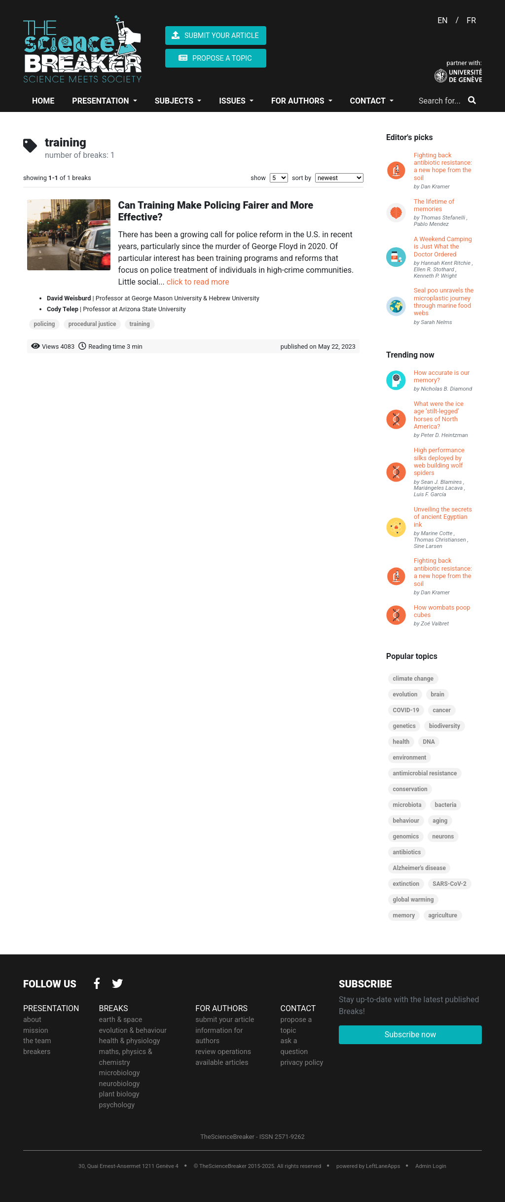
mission (35, 1030)
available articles (221, 1062)
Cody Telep (62, 309)
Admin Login (430, 1166)
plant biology (119, 1094)
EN (442, 20)
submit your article (224, 1020)
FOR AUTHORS (298, 101)
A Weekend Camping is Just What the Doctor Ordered (443, 246)
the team (37, 1041)
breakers (36, 1052)
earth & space (121, 1020)
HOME (43, 101)
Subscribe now (410, 1034)
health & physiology (129, 1041)
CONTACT (369, 101)
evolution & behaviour (133, 1030)
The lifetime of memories (434, 205)
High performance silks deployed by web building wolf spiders (439, 461)
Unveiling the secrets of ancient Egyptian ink (443, 517)
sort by (301, 178)
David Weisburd (69, 298)
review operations (223, 1052)
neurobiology (119, 1084)
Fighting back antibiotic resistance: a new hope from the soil (443, 166)
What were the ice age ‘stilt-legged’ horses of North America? (439, 415)
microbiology (119, 1073)
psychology (117, 1105)
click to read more (198, 282)
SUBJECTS (175, 101)
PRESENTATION (101, 101)
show (258, 178)
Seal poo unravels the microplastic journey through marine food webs (443, 302)
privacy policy (302, 1062)
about (32, 1020)
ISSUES (233, 101)
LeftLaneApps (383, 1166)
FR (471, 20)
